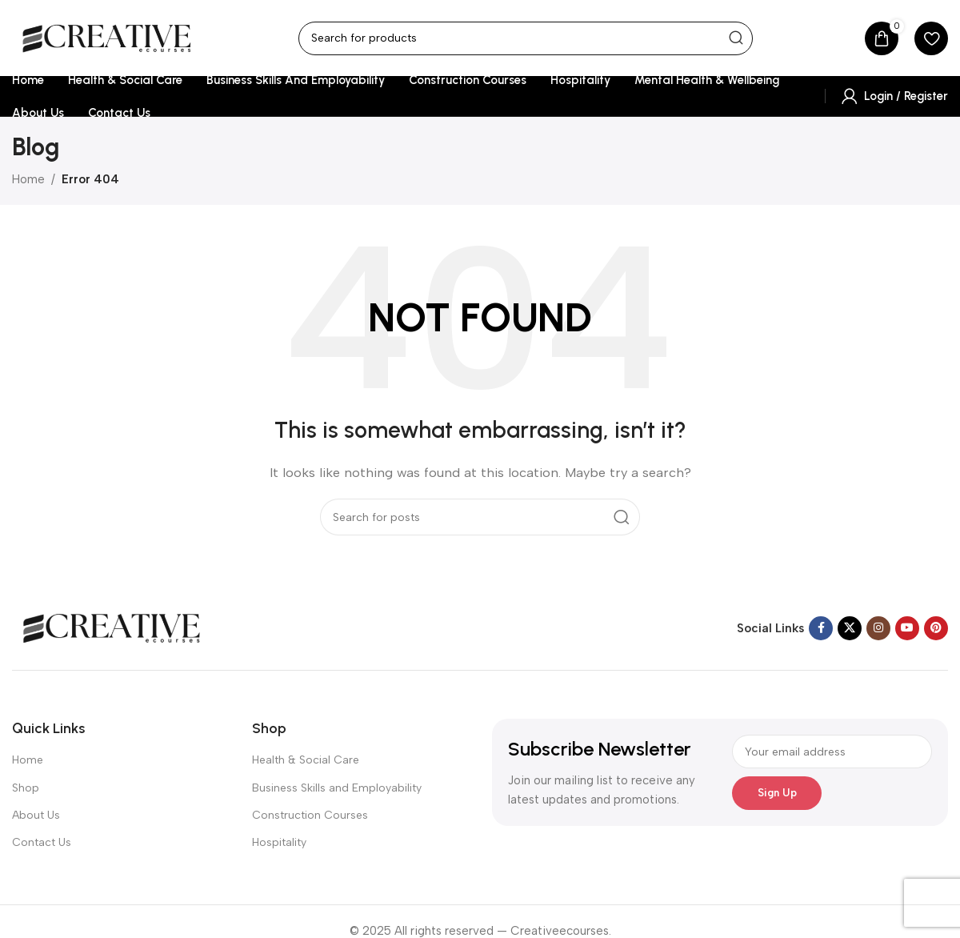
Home (28, 179)
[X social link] (850, 628)
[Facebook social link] (821, 628)
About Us (36, 815)
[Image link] (112, 626)
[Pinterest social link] (936, 628)
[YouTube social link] (907, 628)
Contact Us (41, 842)
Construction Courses (310, 815)
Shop (25, 788)
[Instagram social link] (878, 628)
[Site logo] (107, 37)
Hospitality (279, 842)
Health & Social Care (305, 760)
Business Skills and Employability (337, 788)
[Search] (525, 38)
